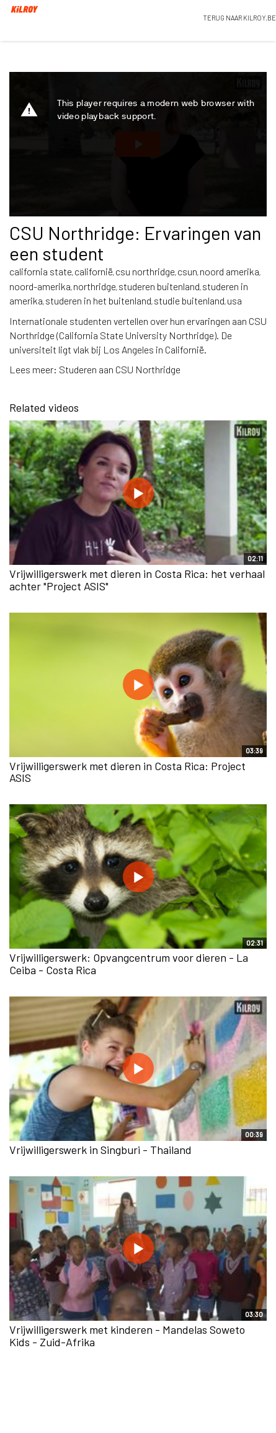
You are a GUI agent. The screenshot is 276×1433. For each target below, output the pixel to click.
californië (93, 271)
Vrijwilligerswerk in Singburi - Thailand (100, 1149)
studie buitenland (189, 300)
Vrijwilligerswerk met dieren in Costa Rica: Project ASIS (127, 772)
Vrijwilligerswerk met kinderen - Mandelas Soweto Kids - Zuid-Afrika (127, 1336)
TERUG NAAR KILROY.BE (239, 18)
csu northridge (145, 271)
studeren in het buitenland (98, 300)
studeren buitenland (159, 286)
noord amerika (229, 271)
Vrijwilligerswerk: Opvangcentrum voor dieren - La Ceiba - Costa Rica (128, 964)
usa (234, 300)
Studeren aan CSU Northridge (119, 369)
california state (40, 271)
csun (187, 271)
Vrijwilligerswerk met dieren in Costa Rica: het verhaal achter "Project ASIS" (137, 580)
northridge (94, 286)
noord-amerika (40, 286)
